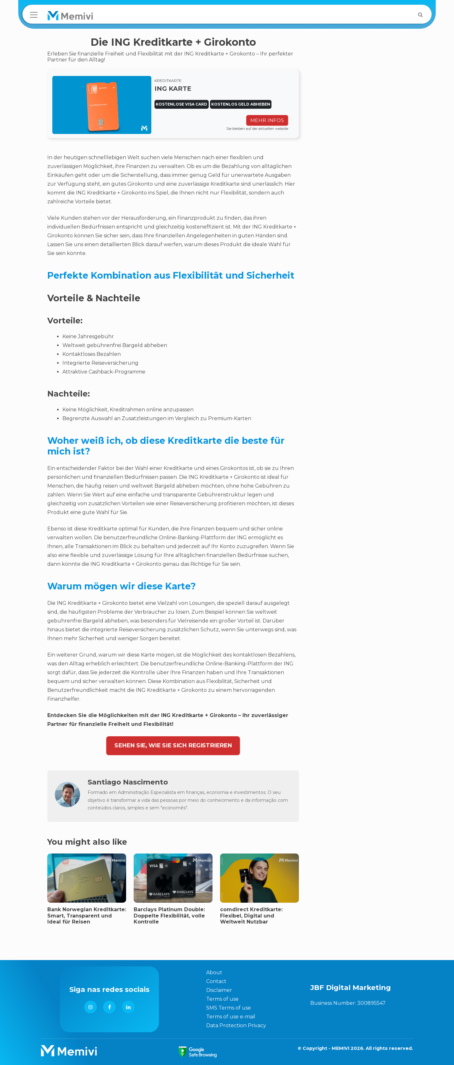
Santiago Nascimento (128, 782)
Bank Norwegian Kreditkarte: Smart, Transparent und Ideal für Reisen (86, 915)
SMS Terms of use (228, 1008)
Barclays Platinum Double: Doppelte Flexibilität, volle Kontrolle (169, 915)
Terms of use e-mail (230, 1017)
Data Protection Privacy (236, 1025)
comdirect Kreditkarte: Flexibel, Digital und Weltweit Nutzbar (251, 915)
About (214, 972)
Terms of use (222, 999)
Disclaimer (219, 990)
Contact (216, 981)
